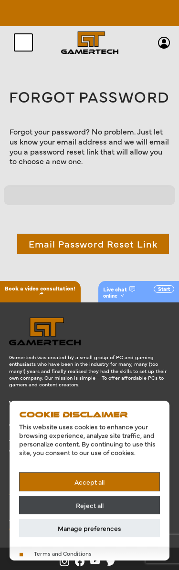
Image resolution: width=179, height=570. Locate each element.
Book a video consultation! (40, 290)
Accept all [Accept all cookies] (89, 482)
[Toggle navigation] (23, 42)
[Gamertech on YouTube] (98, 561)
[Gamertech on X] (112, 561)
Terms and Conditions (63, 553)
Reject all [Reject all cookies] (90, 505)
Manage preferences (89, 528)
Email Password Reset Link (93, 243)
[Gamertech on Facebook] (82, 561)
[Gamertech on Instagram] (67, 561)
